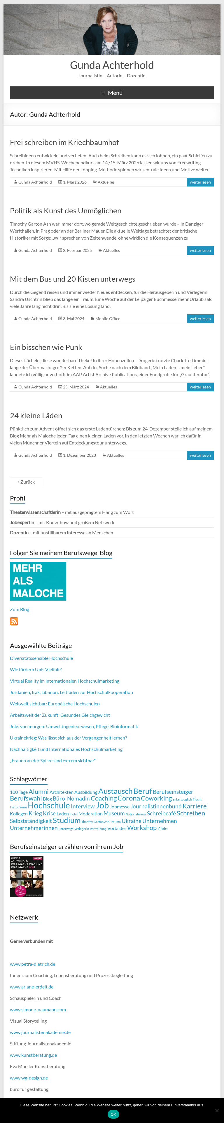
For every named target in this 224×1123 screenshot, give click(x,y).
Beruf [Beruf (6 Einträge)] (142, 791)
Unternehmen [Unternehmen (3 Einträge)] (159, 820)
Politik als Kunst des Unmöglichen (65, 210)
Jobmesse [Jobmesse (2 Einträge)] (120, 806)
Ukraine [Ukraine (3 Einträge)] (131, 820)
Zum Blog (19, 609)
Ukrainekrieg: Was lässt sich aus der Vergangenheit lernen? (68, 737)
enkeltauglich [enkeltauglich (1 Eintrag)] (182, 799)
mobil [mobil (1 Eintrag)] (74, 814)
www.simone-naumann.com (38, 1009)
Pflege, (102, 726)
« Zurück (26, 481)
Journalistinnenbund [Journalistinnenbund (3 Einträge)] (156, 806)
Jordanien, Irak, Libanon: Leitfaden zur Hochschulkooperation (71, 692)
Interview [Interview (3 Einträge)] (83, 806)
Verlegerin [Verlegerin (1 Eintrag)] (81, 829)
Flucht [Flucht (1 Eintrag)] (197, 799)
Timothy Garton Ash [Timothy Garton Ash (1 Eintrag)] (95, 822)
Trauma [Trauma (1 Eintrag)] (115, 822)
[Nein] (217, 1110)
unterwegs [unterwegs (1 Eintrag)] (66, 829)
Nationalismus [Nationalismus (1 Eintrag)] (136, 814)
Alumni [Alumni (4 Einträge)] (39, 791)
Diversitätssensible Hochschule (41, 658)
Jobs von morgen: (27, 726)
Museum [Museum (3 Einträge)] (114, 813)
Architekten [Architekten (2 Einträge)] (62, 792)
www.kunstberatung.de (33, 1055)
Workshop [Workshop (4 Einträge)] (142, 827)
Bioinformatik (124, 726)
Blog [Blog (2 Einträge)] (47, 798)
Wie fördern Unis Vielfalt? (36, 669)
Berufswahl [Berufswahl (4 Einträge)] (26, 798)
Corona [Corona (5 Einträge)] (129, 798)
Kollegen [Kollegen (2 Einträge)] (19, 813)
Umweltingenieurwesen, (70, 726)
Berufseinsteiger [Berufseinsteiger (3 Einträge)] (173, 791)
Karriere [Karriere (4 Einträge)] (195, 806)
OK (113, 1114)
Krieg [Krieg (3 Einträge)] (35, 813)
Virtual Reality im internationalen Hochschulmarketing (64, 680)
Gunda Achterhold (112, 64)
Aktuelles (106, 181)
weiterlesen (200, 181)
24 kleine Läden (36, 415)
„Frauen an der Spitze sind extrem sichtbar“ (53, 760)
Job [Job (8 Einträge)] (102, 805)
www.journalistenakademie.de (40, 1032)
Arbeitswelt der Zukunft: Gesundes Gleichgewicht (60, 715)
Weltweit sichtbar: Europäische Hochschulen (55, 703)
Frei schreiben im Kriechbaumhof (64, 142)
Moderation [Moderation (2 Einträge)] (90, 813)
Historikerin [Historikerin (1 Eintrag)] (18, 807)
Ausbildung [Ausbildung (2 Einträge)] (85, 792)
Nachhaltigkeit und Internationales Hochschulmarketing (66, 749)
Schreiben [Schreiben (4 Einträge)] (191, 813)
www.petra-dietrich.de (32, 964)
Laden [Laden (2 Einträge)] (63, 813)
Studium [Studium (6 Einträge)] (66, 820)
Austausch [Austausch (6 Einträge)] (115, 791)
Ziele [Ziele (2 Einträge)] (162, 828)
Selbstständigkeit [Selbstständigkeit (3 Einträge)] (31, 820)
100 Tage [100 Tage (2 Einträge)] (19, 792)
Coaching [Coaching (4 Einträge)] (104, 798)
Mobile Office (107, 318)
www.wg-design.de (29, 1077)
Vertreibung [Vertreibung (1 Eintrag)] (98, 829)
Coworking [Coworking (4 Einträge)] (156, 798)
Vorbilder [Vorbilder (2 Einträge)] (116, 828)
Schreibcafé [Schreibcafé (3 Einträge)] (161, 813)
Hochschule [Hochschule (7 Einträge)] (49, 805)
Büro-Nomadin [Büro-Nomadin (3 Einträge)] (71, 798)
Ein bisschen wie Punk (46, 347)
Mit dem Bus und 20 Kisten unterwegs (72, 278)
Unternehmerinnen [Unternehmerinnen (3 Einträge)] (34, 827)
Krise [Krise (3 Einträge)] (49, 813)
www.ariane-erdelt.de (31, 986)
